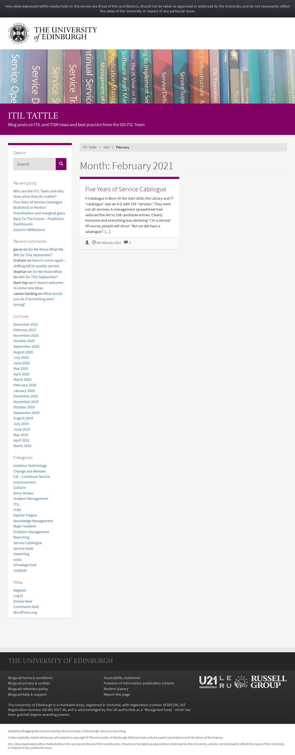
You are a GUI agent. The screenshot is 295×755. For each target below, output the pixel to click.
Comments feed (26, 606)
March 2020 (22, 379)
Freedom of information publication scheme (139, 683)
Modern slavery (116, 688)
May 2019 (20, 434)
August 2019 (23, 418)
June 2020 (21, 363)
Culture (19, 487)
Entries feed (22, 601)
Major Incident (24, 526)
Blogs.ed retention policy (28, 688)
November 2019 (26, 401)
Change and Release (29, 471)
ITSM (17, 509)
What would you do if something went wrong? (37, 299)
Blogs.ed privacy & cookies (29, 683)
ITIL (16, 504)
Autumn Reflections (29, 229)
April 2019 (21, 440)
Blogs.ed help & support (27, 694)
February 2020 (24, 385)
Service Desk (23, 548)
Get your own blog (112, 731)
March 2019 (22, 445)
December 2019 (25, 396)
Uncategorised (24, 564)
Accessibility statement (122, 677)
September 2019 (26, 412)
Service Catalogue (27, 542)
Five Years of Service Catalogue (37, 202)
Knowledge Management (33, 520)
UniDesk (20, 570)
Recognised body (158, 709)
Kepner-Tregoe (25, 515)
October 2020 (24, 340)
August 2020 (23, 352)
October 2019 (24, 407)
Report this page (117, 694)
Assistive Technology (30, 465)
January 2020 (24, 390)
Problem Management (31, 531)
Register (19, 590)
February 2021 (24, 329)
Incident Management (30, 498)
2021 (106, 147)
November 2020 (26, 335)
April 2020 (21, 374)
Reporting (21, 537)
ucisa (17, 559)
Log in (18, 595)
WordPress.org (25, 612)
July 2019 (21, 423)
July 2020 (21, 357)
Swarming (21, 553)
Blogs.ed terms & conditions (30, 677)
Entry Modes (23, 493)
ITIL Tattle (33, 116)
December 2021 (25, 324)
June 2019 (21, 429)
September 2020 (26, 346)
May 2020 (20, 368)
